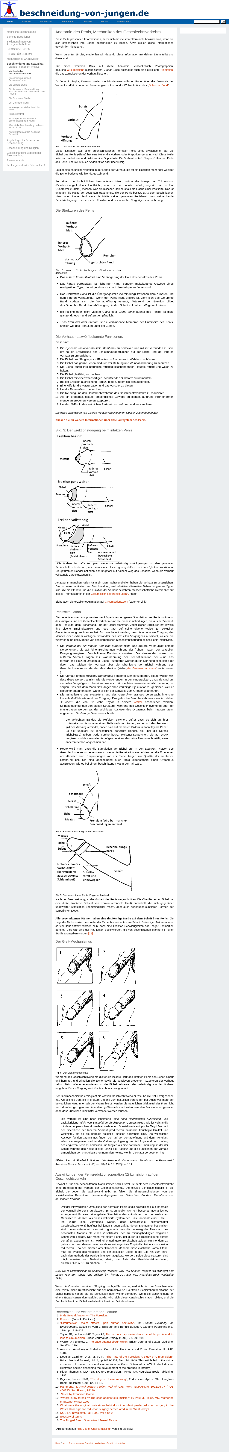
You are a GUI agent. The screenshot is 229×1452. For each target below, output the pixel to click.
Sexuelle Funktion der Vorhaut (24, 67)
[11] (90, 933)
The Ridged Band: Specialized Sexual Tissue (88, 1420)
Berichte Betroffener (18, 36)
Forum (104, 21)
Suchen (88, 21)
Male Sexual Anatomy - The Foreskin (83, 1315)
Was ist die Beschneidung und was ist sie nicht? (26, 126)
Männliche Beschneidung (21, 32)
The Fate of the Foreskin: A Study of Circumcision (139, 1356)
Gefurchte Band (158, 85)
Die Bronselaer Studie (20, 98)
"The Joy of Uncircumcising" (108, 1379)
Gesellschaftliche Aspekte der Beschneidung (24, 154)
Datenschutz (124, 21)
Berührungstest (16, 114)
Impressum (46, 21)
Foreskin (65, 1319)
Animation (167, 69)
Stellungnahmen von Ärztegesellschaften (19, 43)
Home (10, 21)
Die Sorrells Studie (18, 85)
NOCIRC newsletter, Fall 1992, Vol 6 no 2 (86, 1412)
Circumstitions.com (116, 601)
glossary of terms (71, 1416)
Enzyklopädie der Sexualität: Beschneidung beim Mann (23, 119)
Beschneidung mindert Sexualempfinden (20, 79)
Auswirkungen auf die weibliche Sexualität (24, 133)
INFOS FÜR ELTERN (19, 54)
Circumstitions (75, 69)
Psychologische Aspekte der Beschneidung (23, 141)
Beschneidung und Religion (23, 148)
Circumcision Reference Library (110, 593)
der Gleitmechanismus (141, 668)
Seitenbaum (67, 21)
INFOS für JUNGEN (18, 49)
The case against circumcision (108, 1341)
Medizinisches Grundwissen (23, 58)
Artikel (138, 702)
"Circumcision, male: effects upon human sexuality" (97, 1322)
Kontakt (26, 21)
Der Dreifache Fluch (19, 103)
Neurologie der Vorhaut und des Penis (24, 108)
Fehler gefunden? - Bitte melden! (26, 165)
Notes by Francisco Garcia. (78, 1394)
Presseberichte (15, 160)
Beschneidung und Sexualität (25, 63)
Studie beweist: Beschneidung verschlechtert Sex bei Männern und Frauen (27, 91)
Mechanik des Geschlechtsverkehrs (20, 72)
